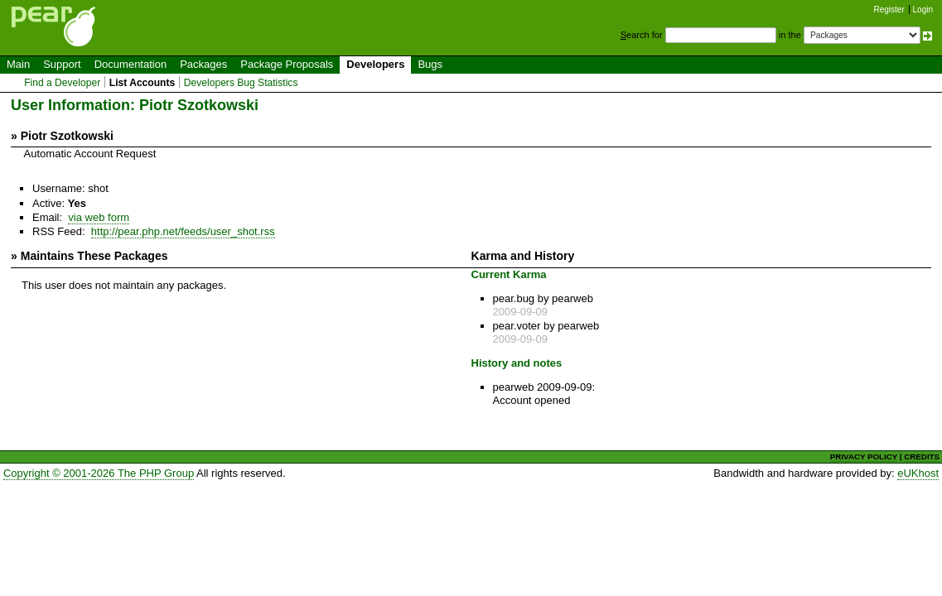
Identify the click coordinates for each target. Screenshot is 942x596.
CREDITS (922, 456)
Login (923, 9)
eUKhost (918, 473)
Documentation (130, 64)
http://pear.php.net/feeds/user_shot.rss (183, 231)
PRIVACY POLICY (863, 456)
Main (18, 64)
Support (62, 64)
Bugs (430, 64)
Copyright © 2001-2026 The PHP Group (98, 473)
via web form (98, 217)
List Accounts (142, 83)
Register (889, 9)
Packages (203, 64)
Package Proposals (286, 64)
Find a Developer (62, 83)
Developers (375, 64)
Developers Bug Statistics (241, 83)
